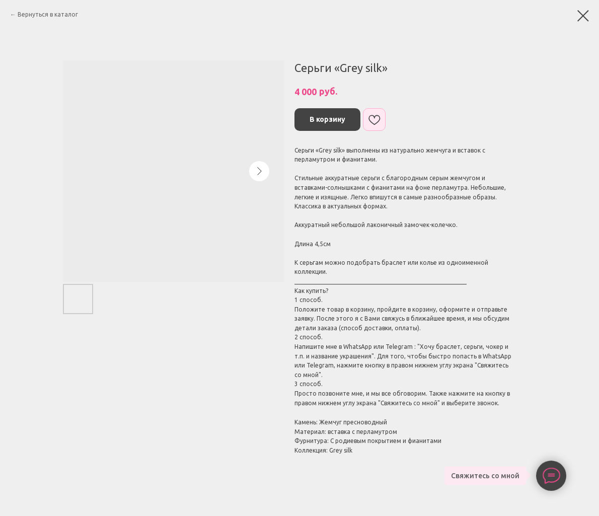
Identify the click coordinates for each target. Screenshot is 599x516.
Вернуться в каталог (48, 14)
